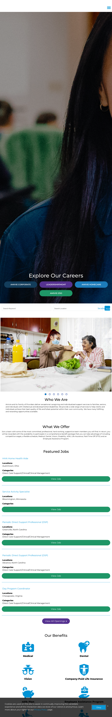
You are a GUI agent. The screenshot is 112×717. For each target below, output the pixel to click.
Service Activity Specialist (16, 491)
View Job (56, 478)
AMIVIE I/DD (56, 293)
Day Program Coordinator (16, 588)
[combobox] (26, 308)
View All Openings (56, 621)
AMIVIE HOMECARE (91, 284)
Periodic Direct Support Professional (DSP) (25, 522)
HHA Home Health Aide (15, 458)
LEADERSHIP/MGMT (56, 284)
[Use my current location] (99, 308)
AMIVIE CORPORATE (21, 284)
